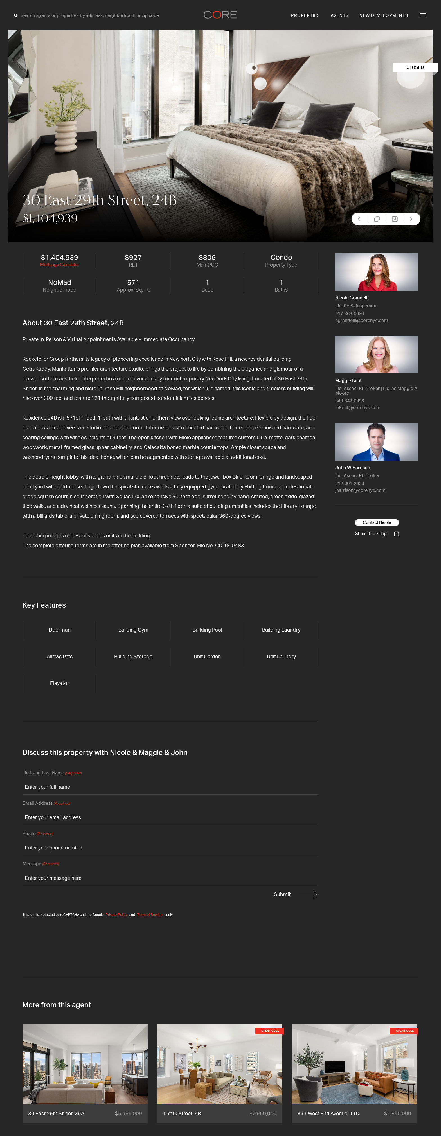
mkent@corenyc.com (358, 407)
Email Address (46, 803)
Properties (305, 15)
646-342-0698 (349, 401)
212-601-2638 (349, 483)
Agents (340, 15)
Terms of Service (150, 914)
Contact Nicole (377, 522)
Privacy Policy (116, 914)
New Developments (383, 15)
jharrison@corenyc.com (360, 490)
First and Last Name (52, 773)
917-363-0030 (349, 314)
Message (40, 864)
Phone (37, 834)
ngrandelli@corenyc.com (361, 320)
